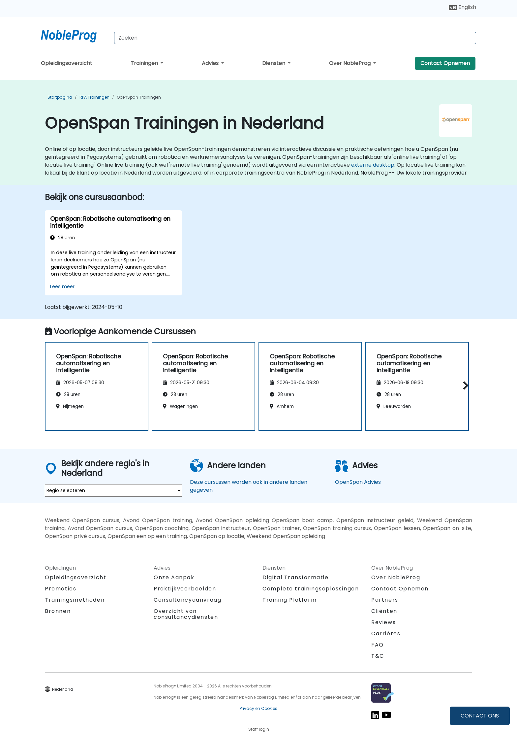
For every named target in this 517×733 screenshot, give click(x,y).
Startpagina (59, 97)
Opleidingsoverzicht (66, 63)
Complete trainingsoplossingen (310, 588)
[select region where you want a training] (113, 490)
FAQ (377, 645)
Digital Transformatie (295, 577)
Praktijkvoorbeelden (185, 588)
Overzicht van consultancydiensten (186, 614)
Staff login (258, 729)
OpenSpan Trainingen (139, 97)
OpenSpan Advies (358, 482)
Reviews (383, 622)
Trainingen (145, 63)
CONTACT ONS (480, 715)
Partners (384, 600)
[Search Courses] (295, 38)
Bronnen (58, 611)
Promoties (60, 588)
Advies (211, 63)
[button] (464, 385)
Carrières (385, 633)
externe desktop (372, 165)
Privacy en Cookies (258, 708)
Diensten (274, 63)
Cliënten (384, 611)
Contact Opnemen (445, 63)
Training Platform (289, 600)
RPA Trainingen (94, 97)
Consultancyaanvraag (187, 600)
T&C (377, 656)
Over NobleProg (350, 63)
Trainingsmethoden (75, 600)
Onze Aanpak (174, 577)
